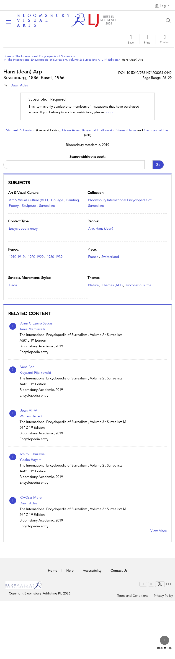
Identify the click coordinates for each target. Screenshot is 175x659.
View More (158, 531)
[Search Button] (169, 20)
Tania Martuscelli (32, 329)
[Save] (131, 39)
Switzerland (110, 257)
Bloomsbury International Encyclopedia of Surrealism (120, 203)
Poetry (14, 206)
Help (70, 570)
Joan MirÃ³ (28, 410)
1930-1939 (54, 257)
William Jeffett (31, 416)
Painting (72, 200)
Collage (57, 200)
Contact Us (119, 570)
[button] (147, 39)
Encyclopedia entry (23, 228)
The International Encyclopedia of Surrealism (45, 56)
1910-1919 (17, 257)
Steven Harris (126, 130)
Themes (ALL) (112, 285)
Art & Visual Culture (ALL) (28, 200)
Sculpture (29, 206)
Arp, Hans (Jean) (100, 228)
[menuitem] (143, 584)
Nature (93, 285)
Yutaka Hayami (31, 460)
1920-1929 (36, 257)
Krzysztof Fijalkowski (98, 130)
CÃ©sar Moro (31, 498)
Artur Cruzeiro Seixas (36, 323)
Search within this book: (87, 157)
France (93, 257)
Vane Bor (27, 367)
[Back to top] (164, 643)
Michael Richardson (21, 130)
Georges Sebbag (156, 130)
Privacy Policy (163, 596)
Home (7, 56)
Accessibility (92, 570)
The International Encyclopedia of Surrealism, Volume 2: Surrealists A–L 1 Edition (63, 59)
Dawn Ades (71, 130)
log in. (110, 112)
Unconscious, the (138, 285)
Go (158, 165)
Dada (13, 285)
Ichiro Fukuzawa (32, 454)
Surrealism (47, 206)
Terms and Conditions (132, 596)
